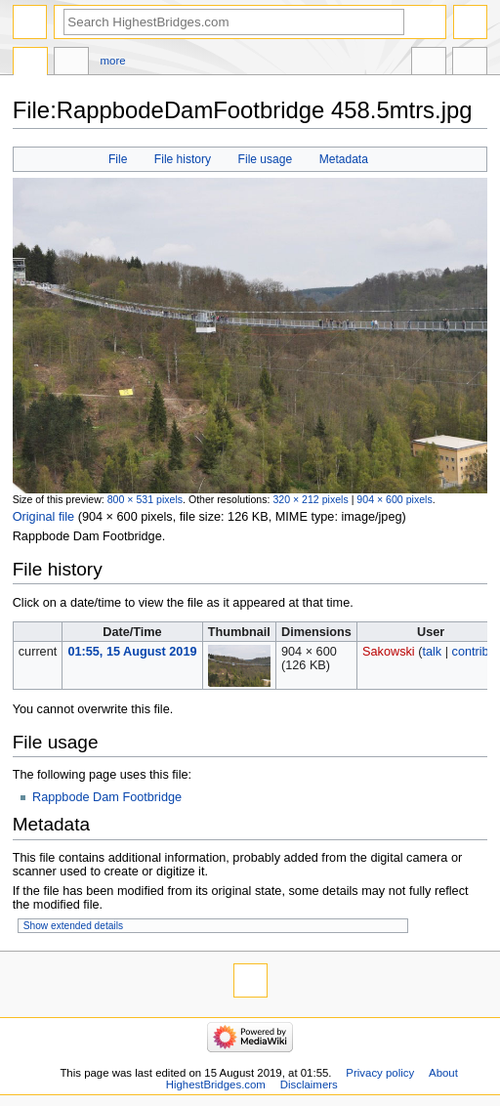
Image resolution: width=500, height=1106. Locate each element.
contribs (473, 652)
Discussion (71, 63)
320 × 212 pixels (310, 499)
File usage (265, 159)
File (117, 159)
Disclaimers (309, 1084)
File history (182, 159)
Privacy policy (380, 1073)
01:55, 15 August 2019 (131, 652)
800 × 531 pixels (145, 499)
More (113, 60)
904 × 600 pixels (394, 499)
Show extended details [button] (73, 925)
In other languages (428, 63)
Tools (469, 63)
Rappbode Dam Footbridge (107, 797)
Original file (43, 517)
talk (431, 652)
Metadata (343, 159)
